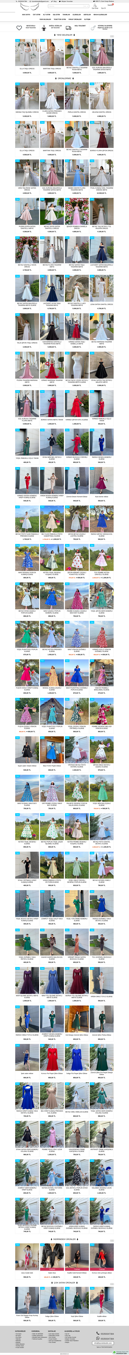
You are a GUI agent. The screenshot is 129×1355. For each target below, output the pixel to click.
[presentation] (111, 36)
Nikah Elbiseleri (20, 1344)
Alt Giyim (18, 1335)
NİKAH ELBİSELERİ (100, 14)
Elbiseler (18, 1340)
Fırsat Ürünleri (19, 1347)
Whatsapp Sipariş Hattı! (122, 1352)
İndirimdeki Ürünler (53, 1335)
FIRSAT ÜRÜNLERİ (75, 19)
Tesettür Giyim (19, 1345)
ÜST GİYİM (36, 14)
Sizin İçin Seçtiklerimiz (54, 1340)
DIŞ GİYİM (56, 14)
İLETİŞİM (87, 19)
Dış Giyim (18, 1337)
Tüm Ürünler (52, 1342)
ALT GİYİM (46, 14)
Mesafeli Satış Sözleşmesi (39, 1337)
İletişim (66, 1342)
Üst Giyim (18, 1334)
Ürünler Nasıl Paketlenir (71, 1340)
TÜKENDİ (27, 1269)
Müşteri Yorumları (69, 1339)
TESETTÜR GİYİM (60, 19)
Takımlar (18, 1339)
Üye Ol (66, 1334)
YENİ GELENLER (45, 19)
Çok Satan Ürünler (53, 1334)
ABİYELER (87, 14)
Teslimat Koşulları (37, 1339)
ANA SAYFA (26, 14)
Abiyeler (17, 1342)
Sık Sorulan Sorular (70, 1337)
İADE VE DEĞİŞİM (37, 1334)
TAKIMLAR (66, 14)
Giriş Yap (67, 1335)
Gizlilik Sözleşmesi (37, 1335)
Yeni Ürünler (52, 1337)
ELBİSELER (77, 14)
